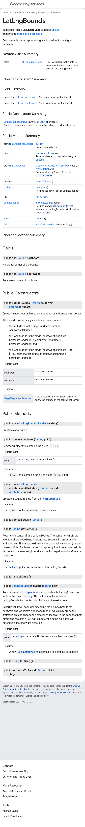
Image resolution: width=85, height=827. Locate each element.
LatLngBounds (11, 122)
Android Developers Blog (15, 771)
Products (17, 12)
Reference (55, 12)
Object (55, 29)
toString (40, 218)
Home (5, 12)
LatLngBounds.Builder (32, 62)
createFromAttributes (47, 165)
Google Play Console (13, 816)
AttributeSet (42, 169)
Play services (27, 4)
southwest (30, 103)
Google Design (10, 796)
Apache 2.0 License (12, 692)
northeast (30, 97)
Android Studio (10, 810)
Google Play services (36, 12)
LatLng (19, 97)
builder (39, 144)
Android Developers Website (17, 791)
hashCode (41, 196)
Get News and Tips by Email (17, 776)
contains (40, 153)
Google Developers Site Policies (56, 692)
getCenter (41, 187)
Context (63, 165)
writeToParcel (43, 224)
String (7, 218)
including (40, 202)
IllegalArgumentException (18, 398)
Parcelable (23, 33)
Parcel (54, 224)
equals (39, 181)
